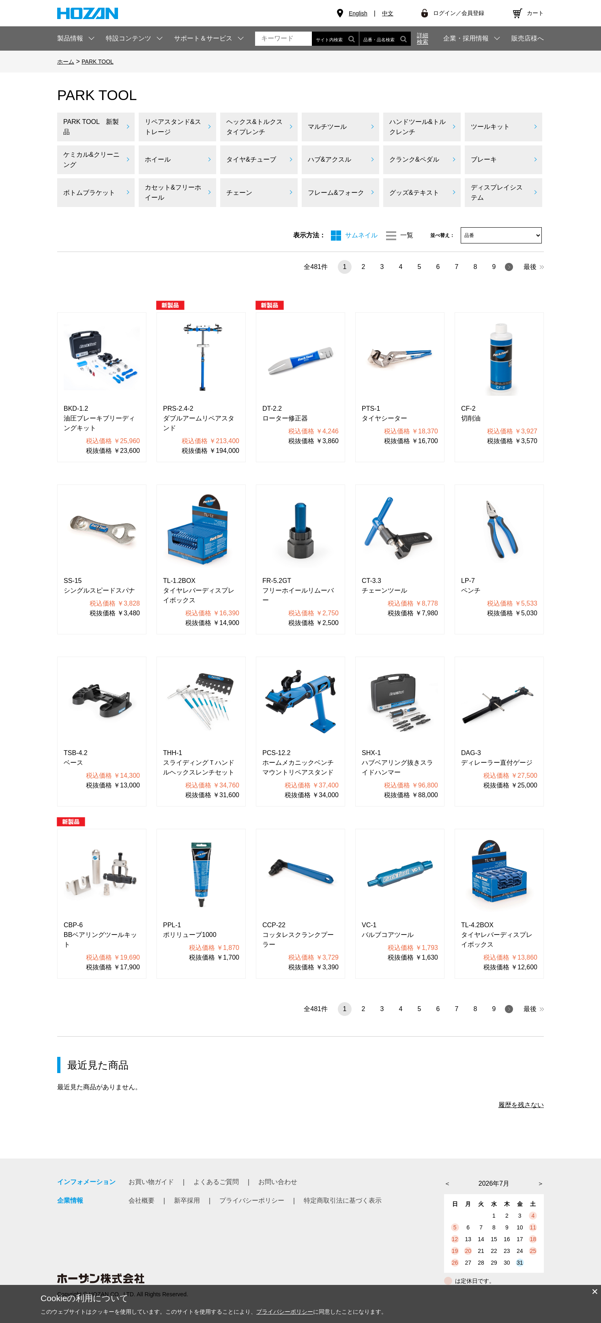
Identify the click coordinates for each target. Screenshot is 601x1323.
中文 (387, 13)
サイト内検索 (335, 38)
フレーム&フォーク (336, 192)
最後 (534, 266)
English (358, 13)
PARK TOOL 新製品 (91, 127)
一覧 (406, 235)
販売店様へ (527, 38)
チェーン (239, 192)
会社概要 (142, 1200)
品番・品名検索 (385, 38)
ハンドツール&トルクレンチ (417, 127)
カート (535, 13)
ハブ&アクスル (329, 159)
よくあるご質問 (216, 1181)
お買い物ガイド (151, 1181)
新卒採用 (187, 1200)
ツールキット (490, 126)
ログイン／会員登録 (458, 13)
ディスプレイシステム (497, 192)
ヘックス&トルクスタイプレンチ (254, 127)
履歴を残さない (521, 1104)
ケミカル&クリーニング (91, 160)
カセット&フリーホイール (173, 192)
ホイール (158, 159)
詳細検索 (422, 38)
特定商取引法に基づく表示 (343, 1200)
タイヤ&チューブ (251, 159)
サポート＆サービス (203, 38)
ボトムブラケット (89, 192)
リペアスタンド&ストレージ (173, 127)
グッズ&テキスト (414, 192)
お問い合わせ (277, 1181)
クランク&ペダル (414, 159)
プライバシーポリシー (251, 1200)
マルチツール (327, 126)
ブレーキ (484, 159)
